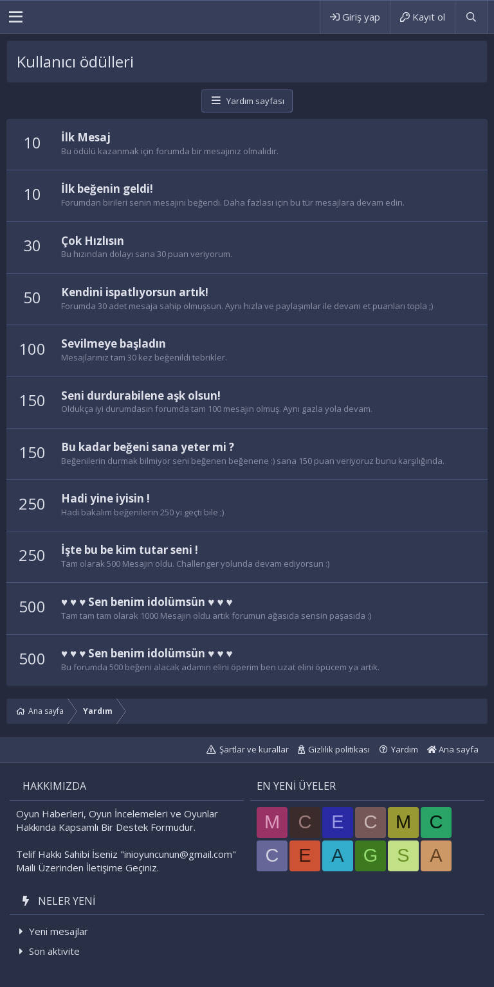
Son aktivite (54, 951)
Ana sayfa (453, 749)
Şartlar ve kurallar (254, 749)
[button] (16, 17)
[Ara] (471, 17)
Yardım (404, 749)
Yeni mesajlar (58, 931)
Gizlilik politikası (339, 749)
